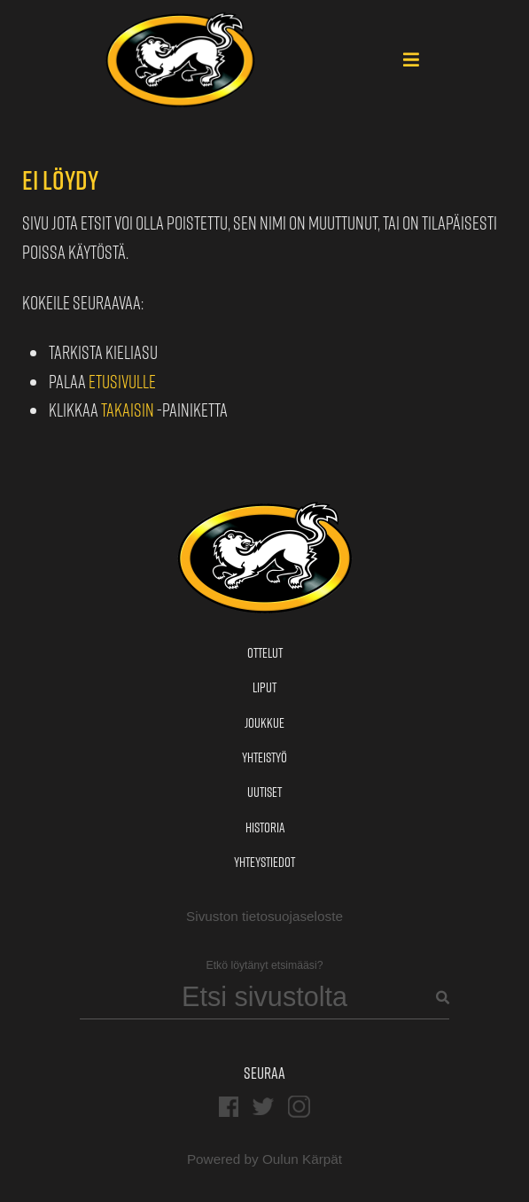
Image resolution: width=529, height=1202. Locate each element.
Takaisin (127, 410)
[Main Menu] (411, 61)
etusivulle (122, 381)
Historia (264, 827)
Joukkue (264, 723)
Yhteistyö (264, 757)
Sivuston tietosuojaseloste (264, 916)
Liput (264, 687)
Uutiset (264, 792)
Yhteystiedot (264, 862)
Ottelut (265, 653)
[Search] (265, 997)
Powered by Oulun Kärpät (264, 1159)
